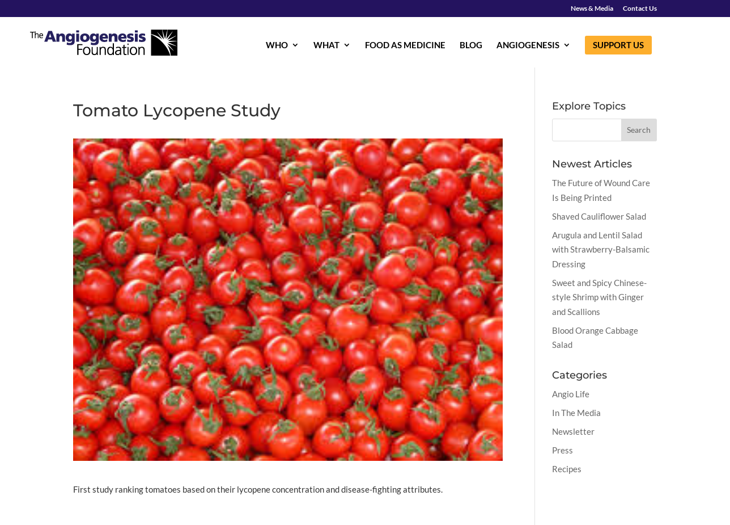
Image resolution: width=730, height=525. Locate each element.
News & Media (592, 8)
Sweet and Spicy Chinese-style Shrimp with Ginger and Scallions (599, 297)
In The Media (576, 413)
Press (562, 450)
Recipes (567, 469)
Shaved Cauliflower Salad (599, 216)
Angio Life (570, 394)
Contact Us (640, 8)
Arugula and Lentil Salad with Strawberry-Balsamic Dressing (601, 249)
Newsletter (573, 431)
